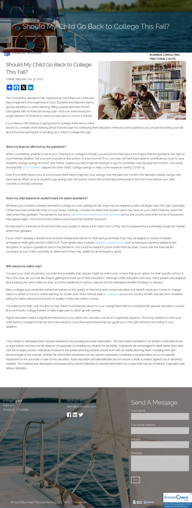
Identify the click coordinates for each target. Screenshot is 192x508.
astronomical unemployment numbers (95, 214)
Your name (151, 410)
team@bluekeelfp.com (81, 406)
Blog (164, 98)
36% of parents (31, 167)
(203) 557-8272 (76, 400)
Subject (149, 439)
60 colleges (111, 294)
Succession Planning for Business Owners (167, 80)
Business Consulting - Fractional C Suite (165, 56)
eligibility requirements (109, 242)
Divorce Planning (162, 90)
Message (150, 453)
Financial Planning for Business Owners (166, 68)
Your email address (156, 425)
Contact (180, 98)
